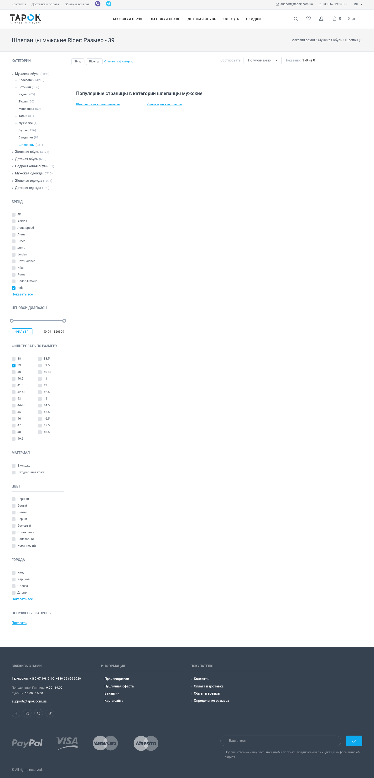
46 (19, 418)
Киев (21, 572)
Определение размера (211, 700)
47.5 (47, 425)
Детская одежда (28, 188)
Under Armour (27, 281)
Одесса (22, 586)
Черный (23, 499)
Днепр (22, 592)
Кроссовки (26, 80)
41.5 (20, 385)
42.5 (47, 392)
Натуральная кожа (31, 472)
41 (46, 378)
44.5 (47, 405)
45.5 (47, 412)
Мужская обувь (27, 74)
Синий (21, 512)
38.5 (47, 358)
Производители (116, 679)
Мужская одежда (28, 173)
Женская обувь (27, 152)
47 (19, 425)
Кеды (23, 94)
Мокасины (26, 109)
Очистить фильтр (118, 61)
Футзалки (26, 123)
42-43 (21, 392)
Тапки (23, 116)
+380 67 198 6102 (332, 4)
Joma (21, 247)
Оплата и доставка (208, 686)
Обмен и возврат (77, 4)
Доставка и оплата (45, 4)
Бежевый (24, 525)
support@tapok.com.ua (294, 4)
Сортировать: (230, 60)
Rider (21, 288)
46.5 (47, 418)
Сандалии (26, 137)
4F (19, 214)
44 (46, 398)
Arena (21, 234)
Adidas (22, 221)
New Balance (26, 261)
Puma (21, 274)
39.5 (47, 365)
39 (19, 365)
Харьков (23, 579)
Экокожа (23, 465)
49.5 (20, 438)
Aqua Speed (26, 227)
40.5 (20, 378)
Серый (22, 519)
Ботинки (25, 87)
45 (19, 412)
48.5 (47, 432)
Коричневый (26, 545)
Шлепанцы (27, 145)
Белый (22, 505)
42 (46, 385)
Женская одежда (28, 181)
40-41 (48, 372)
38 (19, 358)
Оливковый (26, 532)
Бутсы (23, 130)
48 (19, 432)
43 (19, 398)
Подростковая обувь (31, 166)
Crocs (21, 241)
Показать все (22, 294)
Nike (20, 268)
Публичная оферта (119, 686)
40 (19, 372)
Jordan (22, 254)
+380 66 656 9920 (68, 678)
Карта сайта (113, 700)
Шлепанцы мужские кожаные (98, 104)
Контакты (19, 4)
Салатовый (25, 539)
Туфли (23, 101)
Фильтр (22, 331)
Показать (19, 623)
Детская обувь (26, 159)
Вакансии (111, 693)
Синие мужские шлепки (164, 104)
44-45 (21, 405)
